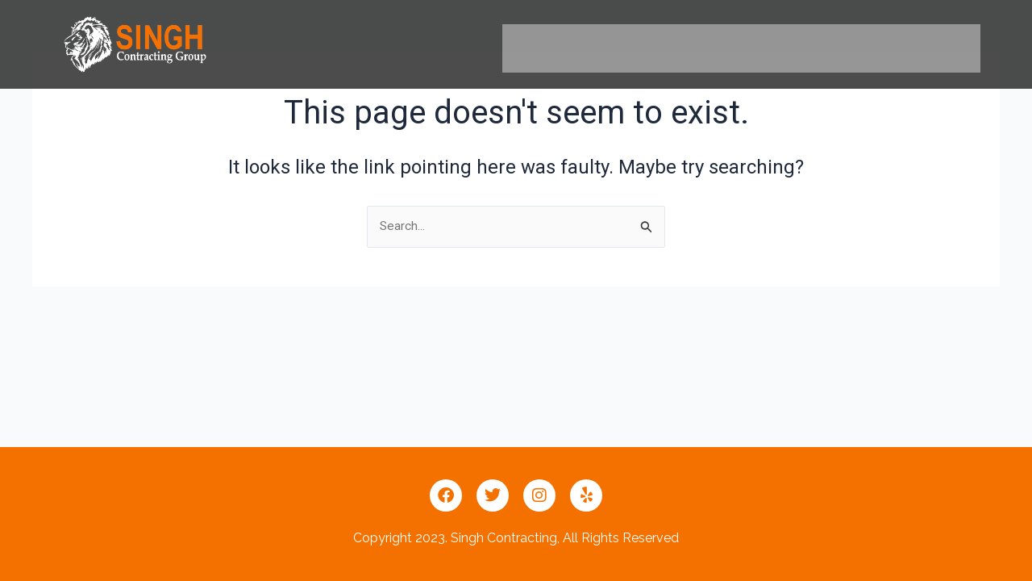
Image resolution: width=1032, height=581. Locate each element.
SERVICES (715, 48)
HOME (541, 48)
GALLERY (813, 48)
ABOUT (623, 48)
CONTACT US (921, 48)
